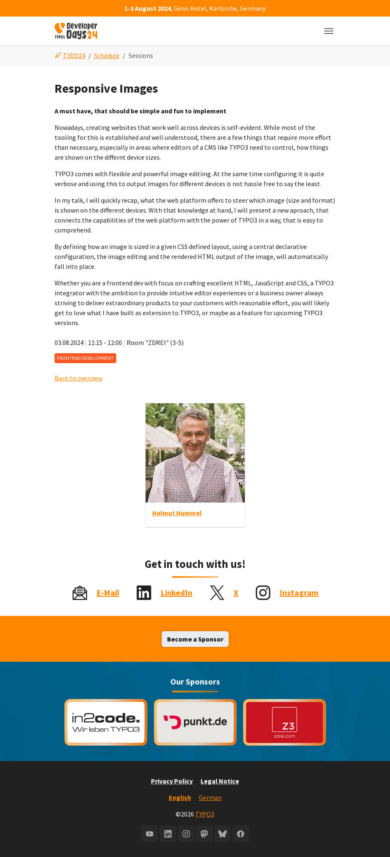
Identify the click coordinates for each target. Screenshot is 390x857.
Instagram (299, 592)
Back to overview (78, 378)
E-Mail (107, 592)
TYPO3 (204, 814)
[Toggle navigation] (329, 31)
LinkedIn (176, 592)
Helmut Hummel (177, 513)
